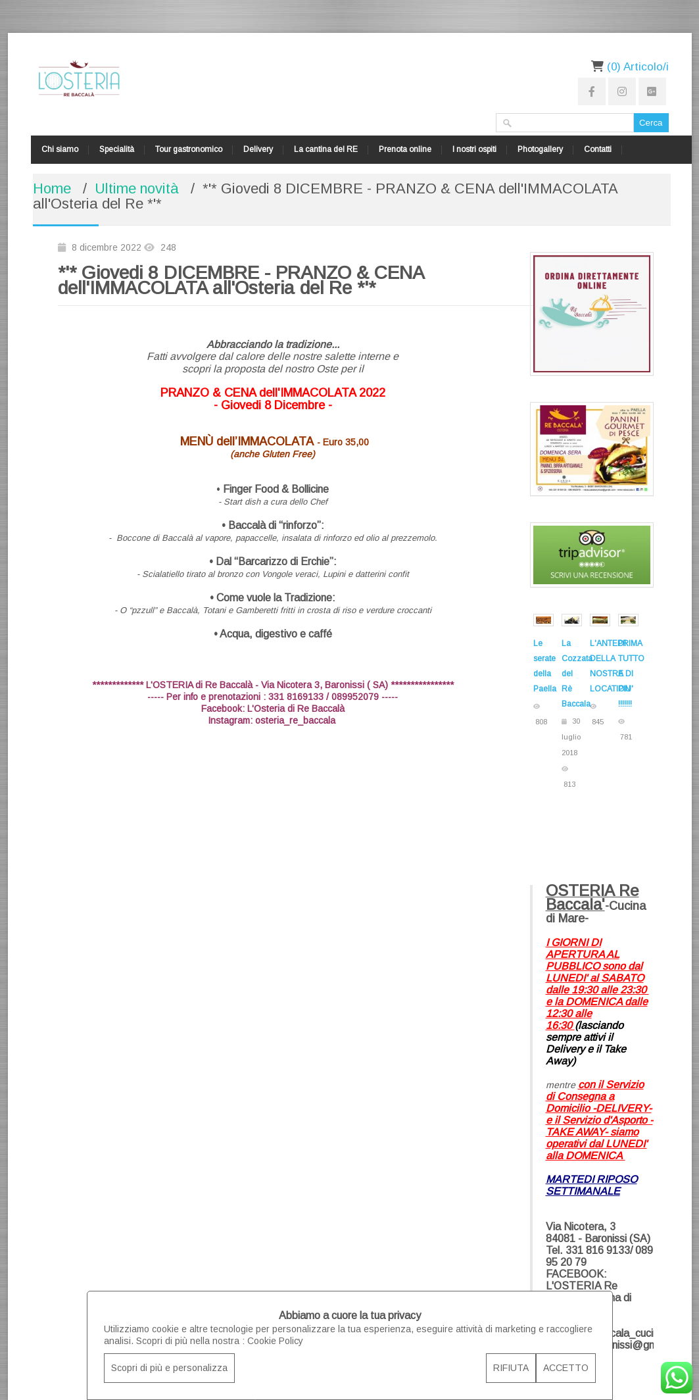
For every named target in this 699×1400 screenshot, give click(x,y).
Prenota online (405, 149)
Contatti (598, 149)
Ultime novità (137, 188)
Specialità (116, 149)
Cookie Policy (275, 1341)
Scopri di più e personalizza (169, 1367)
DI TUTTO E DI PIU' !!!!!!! (631, 674)
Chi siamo (59, 149)
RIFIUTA (511, 1367)
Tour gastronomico (188, 149)
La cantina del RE (326, 149)
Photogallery (540, 149)
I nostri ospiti (474, 149)
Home (52, 188)
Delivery (258, 149)
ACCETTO (566, 1367)
